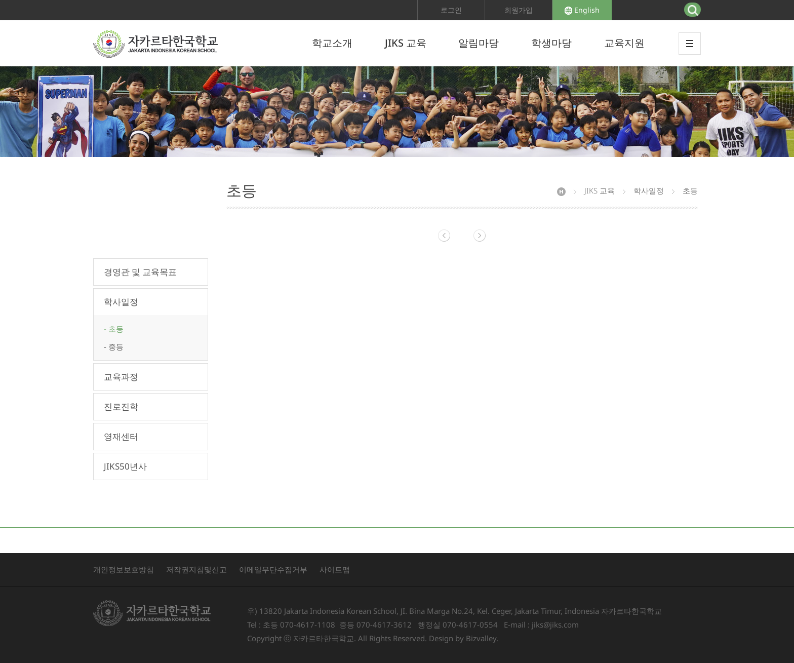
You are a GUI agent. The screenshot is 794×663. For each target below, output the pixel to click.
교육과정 (121, 376)
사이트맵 (335, 569)
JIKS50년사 (125, 466)
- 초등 (114, 329)
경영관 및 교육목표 (140, 272)
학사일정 (121, 301)
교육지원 (624, 43)
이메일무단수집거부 (273, 569)
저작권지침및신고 (196, 569)
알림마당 (478, 43)
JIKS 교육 (405, 43)
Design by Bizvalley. (463, 638)
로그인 (451, 10)
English (582, 10)
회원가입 (518, 10)
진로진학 (121, 406)
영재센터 (121, 436)
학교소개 (332, 43)
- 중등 (114, 346)
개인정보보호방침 (123, 569)
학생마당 (551, 43)
